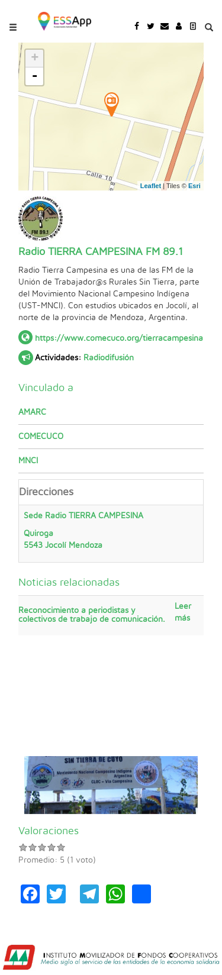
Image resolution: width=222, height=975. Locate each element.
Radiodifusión (108, 358)
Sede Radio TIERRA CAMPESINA (111, 531)
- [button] (35, 76)
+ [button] (34, 58)
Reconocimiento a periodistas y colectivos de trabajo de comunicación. (91, 615)
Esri (194, 185)
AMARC (32, 412)
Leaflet (150, 185)
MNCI (28, 461)
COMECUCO (40, 436)
